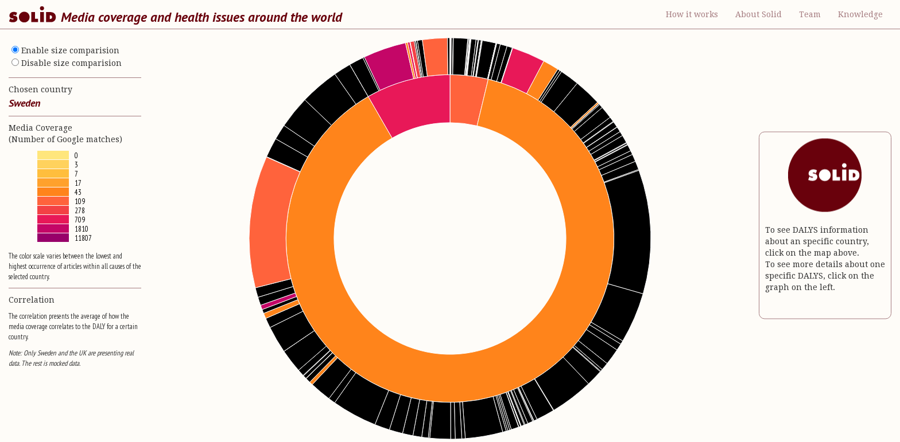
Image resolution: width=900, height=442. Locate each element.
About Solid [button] (758, 14)
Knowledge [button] (860, 14)
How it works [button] (692, 14)
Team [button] (810, 14)
